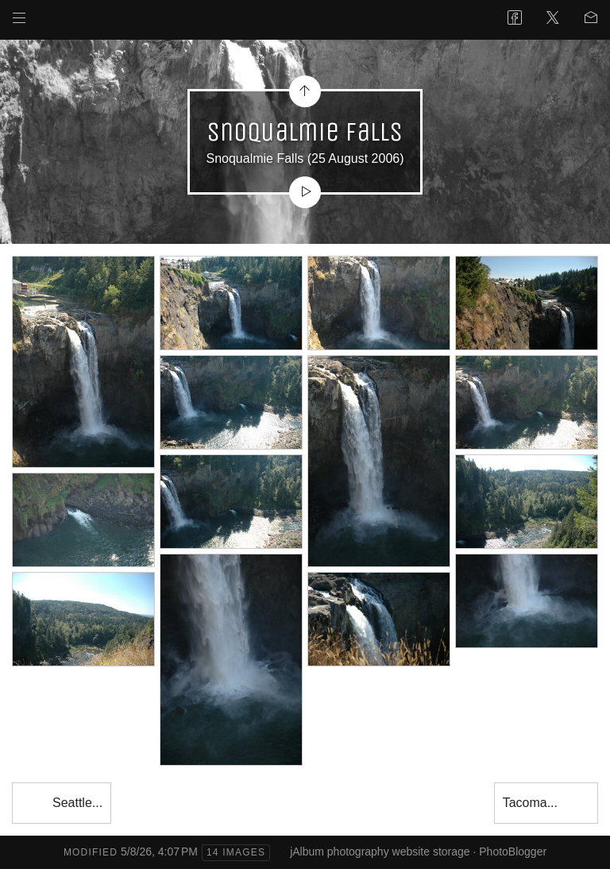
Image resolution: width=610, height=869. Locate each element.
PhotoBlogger (512, 851)
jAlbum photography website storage (379, 851)
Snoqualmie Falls (254, 158)
